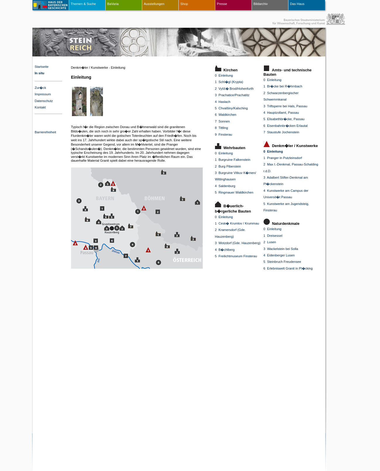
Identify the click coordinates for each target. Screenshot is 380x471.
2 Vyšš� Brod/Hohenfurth (234, 88)
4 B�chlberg (225, 249)
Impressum (43, 94)
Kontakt (40, 107)
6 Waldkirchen (226, 114)
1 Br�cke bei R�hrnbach (283, 86)
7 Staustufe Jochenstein (282, 132)
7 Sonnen (222, 121)
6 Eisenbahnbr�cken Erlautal (286, 125)
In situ (39, 73)
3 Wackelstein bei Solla (281, 249)
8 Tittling (221, 128)
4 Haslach (223, 101)
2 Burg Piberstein (228, 166)
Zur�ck (40, 87)
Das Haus (297, 4)
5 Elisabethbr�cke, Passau (284, 119)
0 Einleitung (224, 75)
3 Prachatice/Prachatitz (232, 95)
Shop (184, 4)
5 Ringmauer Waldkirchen (234, 192)
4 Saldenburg (225, 186)
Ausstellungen (154, 4)
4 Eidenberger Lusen (279, 255)
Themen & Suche (83, 4)
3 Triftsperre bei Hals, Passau (285, 106)
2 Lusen (270, 242)
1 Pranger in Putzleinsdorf (283, 158)
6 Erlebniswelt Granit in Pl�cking (288, 268)
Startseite (42, 66)
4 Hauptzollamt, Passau (281, 112)
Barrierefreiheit (45, 132)
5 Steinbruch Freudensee (282, 261)
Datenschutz (44, 101)
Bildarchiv (261, 4)
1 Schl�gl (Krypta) (229, 82)
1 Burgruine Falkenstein (232, 159)
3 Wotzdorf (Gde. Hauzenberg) (238, 243)
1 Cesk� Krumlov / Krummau (237, 223)
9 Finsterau (223, 134)
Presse (222, 4)
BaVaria (113, 4)
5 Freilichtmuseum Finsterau (236, 256)
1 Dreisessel (273, 235)
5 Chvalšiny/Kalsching (231, 108)
